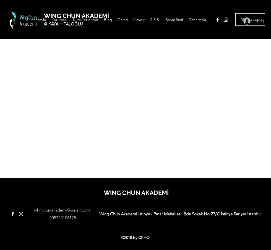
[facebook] (217, 19)
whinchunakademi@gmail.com (62, 210)
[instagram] (226, 19)
